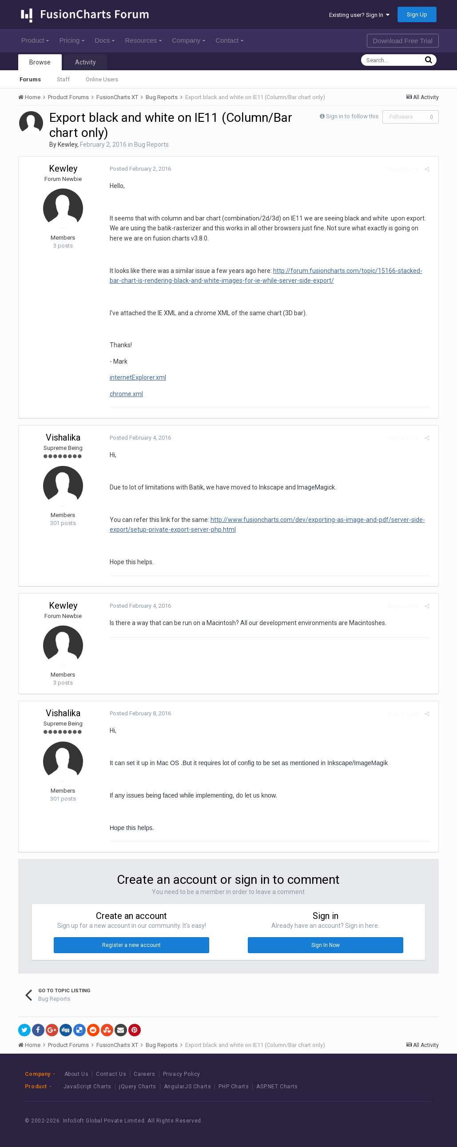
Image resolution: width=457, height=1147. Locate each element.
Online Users (102, 79)
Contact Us (111, 1074)
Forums (30, 79)
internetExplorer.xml (135, 377)
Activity (85, 62)
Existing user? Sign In (359, 15)
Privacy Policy (181, 1074)
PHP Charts (234, 1086)
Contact (229, 40)
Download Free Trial (403, 40)
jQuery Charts (137, 1086)
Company (188, 40)
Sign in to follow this (352, 116)
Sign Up (417, 14)
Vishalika (63, 437)
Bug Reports (151, 144)
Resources (143, 40)
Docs (105, 40)
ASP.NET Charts (277, 1086)
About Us (76, 1074)
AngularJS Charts (187, 1086)
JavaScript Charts (87, 1086)
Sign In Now (325, 945)
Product (35, 40)
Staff (63, 79)
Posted (138, 168)
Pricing (71, 40)
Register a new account (131, 945)
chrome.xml (124, 393)
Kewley (67, 144)
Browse (40, 62)
